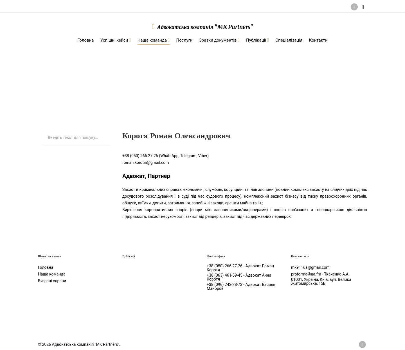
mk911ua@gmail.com (310, 267)
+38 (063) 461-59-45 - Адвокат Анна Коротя (239, 277)
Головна (45, 267)
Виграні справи (52, 281)
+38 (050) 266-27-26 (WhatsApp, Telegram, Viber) (165, 156)
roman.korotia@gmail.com (145, 162)
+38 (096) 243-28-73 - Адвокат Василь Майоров (241, 286)
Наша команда (84, 79)
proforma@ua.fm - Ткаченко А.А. (320, 274)
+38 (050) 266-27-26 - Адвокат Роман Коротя (240, 268)
